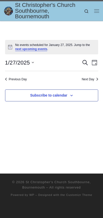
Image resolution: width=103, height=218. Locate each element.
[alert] (51, 47)
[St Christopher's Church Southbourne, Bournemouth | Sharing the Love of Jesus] (8, 10)
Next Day (90, 79)
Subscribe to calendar (48, 95)
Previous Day (16, 79)
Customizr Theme (79, 194)
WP (31, 194)
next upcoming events (31, 49)
